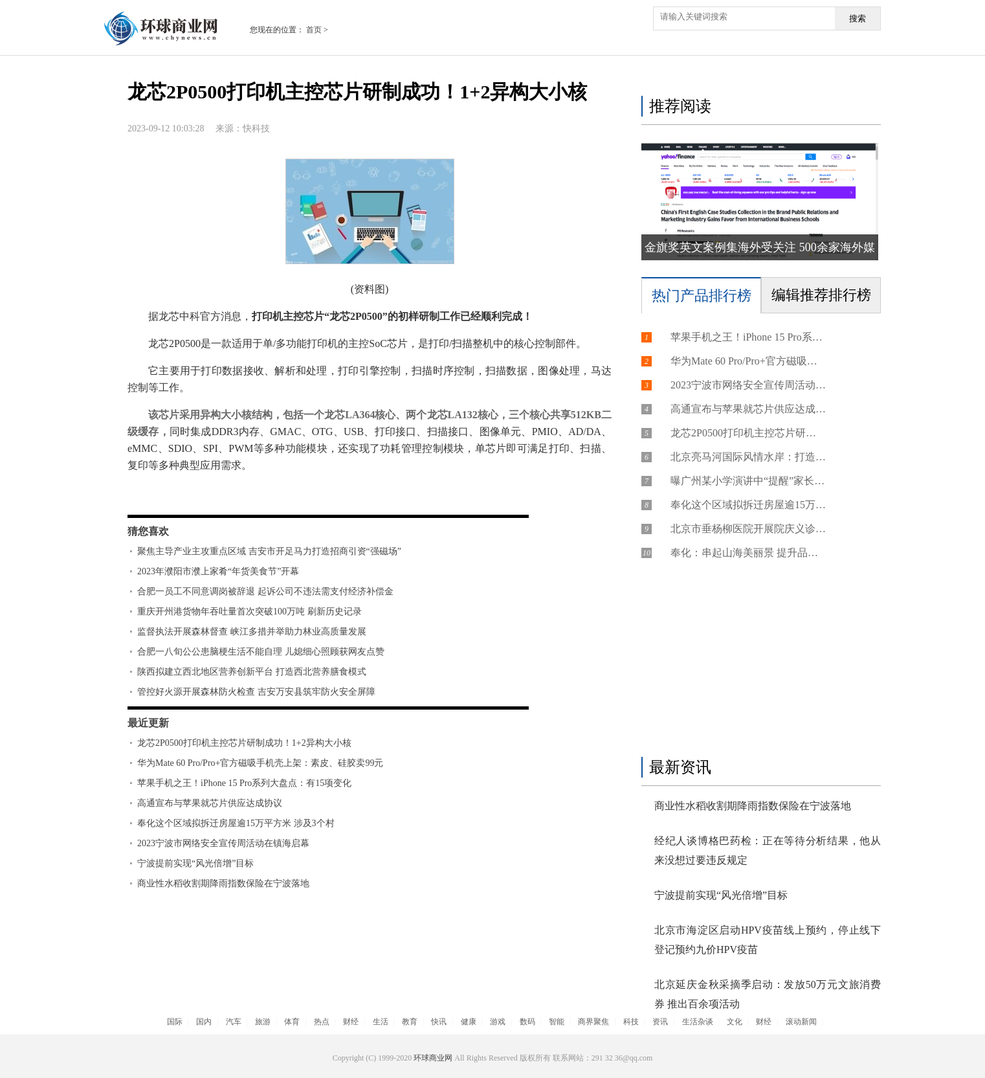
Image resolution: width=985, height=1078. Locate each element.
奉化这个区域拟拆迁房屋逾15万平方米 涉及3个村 (236, 823)
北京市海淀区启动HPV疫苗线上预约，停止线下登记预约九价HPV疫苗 (767, 940)
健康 (468, 1021)
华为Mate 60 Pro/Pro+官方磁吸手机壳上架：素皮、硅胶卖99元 (260, 763)
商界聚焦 (593, 1021)
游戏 (497, 1021)
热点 (321, 1021)
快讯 (439, 1021)
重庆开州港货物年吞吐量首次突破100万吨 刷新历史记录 (249, 611)
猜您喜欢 (148, 531)
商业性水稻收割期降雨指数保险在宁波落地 (223, 883)
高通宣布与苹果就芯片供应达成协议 (209, 803)
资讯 (660, 1021)
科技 (631, 1021)
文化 (734, 1021)
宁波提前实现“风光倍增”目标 (195, 863)
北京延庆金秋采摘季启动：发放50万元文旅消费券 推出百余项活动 (767, 994)
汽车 (233, 1021)
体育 (292, 1021)
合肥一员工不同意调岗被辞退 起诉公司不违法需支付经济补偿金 (265, 591)
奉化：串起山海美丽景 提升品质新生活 (748, 552)
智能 (556, 1021)
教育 (409, 1021)
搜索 (857, 18)
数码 (527, 1021)
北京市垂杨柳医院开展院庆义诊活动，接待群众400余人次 (748, 528)
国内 (204, 1021)
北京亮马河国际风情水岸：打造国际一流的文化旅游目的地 (748, 456)
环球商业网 (433, 1057)
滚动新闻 (801, 1021)
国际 (175, 1021)
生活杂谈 (697, 1021)
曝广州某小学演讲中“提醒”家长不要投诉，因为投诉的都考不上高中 (748, 480)
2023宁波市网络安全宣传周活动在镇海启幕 (223, 843)
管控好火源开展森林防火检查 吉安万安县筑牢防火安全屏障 (256, 692)
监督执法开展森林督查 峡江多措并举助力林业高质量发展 (251, 631)
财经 (351, 1021)
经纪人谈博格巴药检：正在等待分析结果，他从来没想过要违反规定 (767, 850)
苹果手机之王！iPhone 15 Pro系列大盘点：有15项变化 (244, 783)
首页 (314, 29)
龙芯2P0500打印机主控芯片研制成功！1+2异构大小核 (244, 743)
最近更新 (148, 722)
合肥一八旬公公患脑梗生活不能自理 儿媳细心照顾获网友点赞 (260, 652)
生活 (380, 1021)
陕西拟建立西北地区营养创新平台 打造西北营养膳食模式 (251, 672)
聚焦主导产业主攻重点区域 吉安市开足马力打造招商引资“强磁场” (269, 551)
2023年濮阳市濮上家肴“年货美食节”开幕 (218, 571)
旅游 (263, 1021)
